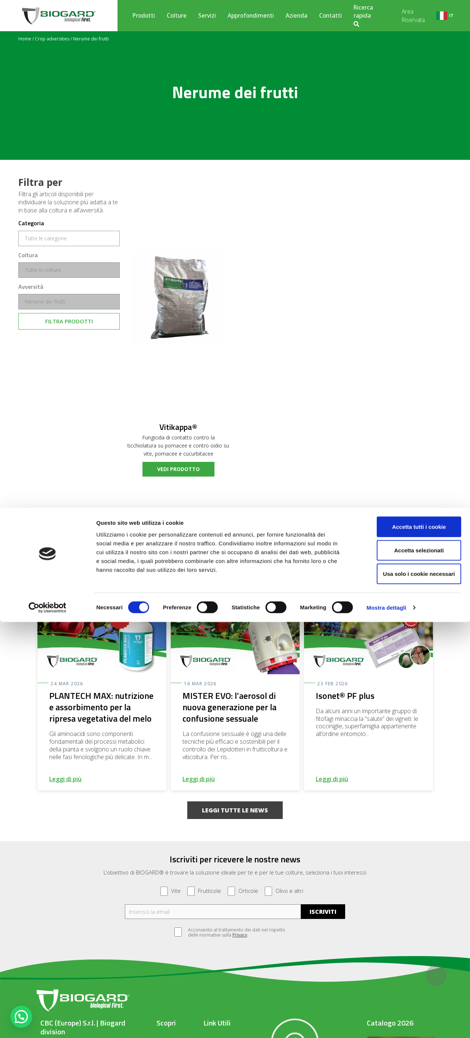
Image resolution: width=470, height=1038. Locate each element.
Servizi (207, 15)
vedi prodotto (178, 469)
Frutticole (204, 891)
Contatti (330, 15)
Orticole (243, 891)
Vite (170, 891)
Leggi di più (65, 779)
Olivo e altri (284, 891)
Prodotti (144, 15)
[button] (235, 810)
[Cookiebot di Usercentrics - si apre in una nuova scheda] (47, 1023)
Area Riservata (413, 15)
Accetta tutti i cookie (409, 943)
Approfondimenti (251, 15)
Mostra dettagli (386, 1023)
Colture (177, 15)
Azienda (296, 15)
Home (24, 39)
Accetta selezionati (408, 966)
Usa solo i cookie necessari (409, 990)
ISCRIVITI (323, 912)
